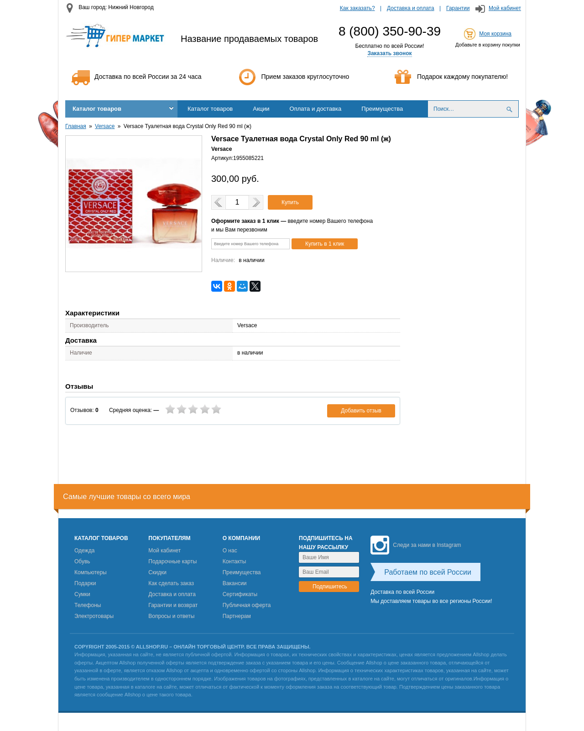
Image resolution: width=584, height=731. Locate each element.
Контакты (234, 561)
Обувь (82, 561)
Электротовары (94, 616)
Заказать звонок (389, 53)
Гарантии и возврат (173, 605)
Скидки (157, 572)
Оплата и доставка (316, 108)
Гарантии (457, 8)
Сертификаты (240, 594)
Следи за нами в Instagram (415, 545)
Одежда (84, 550)
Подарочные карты (172, 561)
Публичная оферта (247, 605)
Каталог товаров (97, 108)
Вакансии (235, 583)
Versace (105, 126)
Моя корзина (495, 34)
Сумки (82, 594)
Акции (261, 108)
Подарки (85, 583)
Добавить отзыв (361, 410)
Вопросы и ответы (171, 616)
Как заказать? (357, 8)
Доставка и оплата (410, 8)
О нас (230, 550)
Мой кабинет (505, 8)
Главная (75, 126)
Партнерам (237, 616)
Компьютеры (90, 572)
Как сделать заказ (171, 583)
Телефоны (87, 605)
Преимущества (382, 108)
